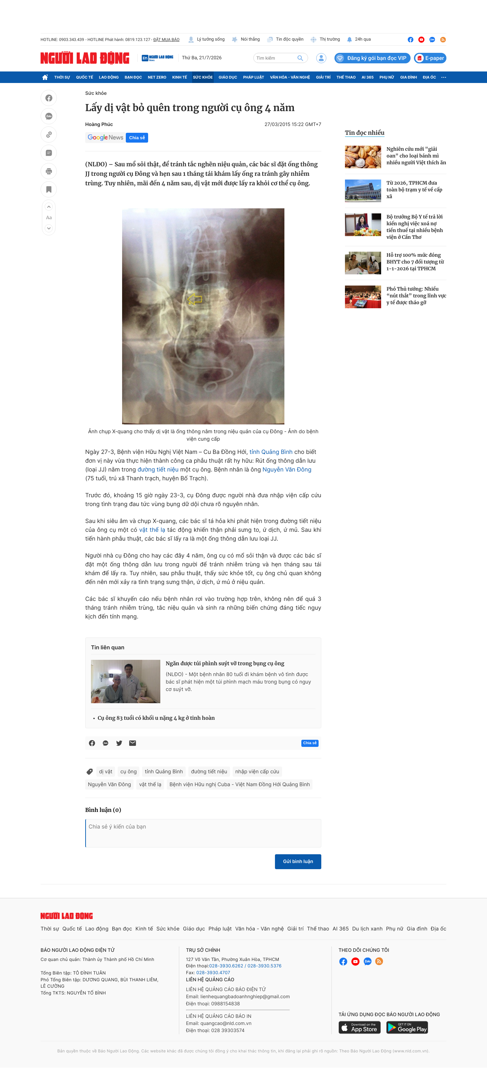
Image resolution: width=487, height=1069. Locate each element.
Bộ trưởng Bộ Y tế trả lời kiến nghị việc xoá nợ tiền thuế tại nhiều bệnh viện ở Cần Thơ (415, 227)
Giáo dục (228, 77)
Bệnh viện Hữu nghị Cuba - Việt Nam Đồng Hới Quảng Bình (239, 784)
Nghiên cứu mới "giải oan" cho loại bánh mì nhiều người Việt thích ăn (416, 156)
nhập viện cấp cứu (257, 771)
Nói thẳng (245, 39)
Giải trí (323, 77)
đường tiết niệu (158, 469)
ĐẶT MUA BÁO (166, 39)
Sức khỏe (203, 77)
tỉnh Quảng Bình (271, 452)
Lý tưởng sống (206, 39)
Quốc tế (84, 77)
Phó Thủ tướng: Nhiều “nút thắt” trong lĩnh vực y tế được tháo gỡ (416, 296)
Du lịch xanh (367, 928)
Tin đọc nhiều (365, 133)
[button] (49, 207)
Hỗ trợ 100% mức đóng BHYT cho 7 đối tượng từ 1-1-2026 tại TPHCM (415, 262)
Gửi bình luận (298, 861)
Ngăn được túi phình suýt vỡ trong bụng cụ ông (225, 664)
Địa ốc (429, 77)
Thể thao (346, 77)
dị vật (105, 771)
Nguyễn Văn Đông (286, 469)
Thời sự (62, 77)
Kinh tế (179, 77)
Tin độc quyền (284, 39)
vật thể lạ (152, 530)
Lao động (109, 77)
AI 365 (367, 77)
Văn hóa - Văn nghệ (290, 77)
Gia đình (408, 77)
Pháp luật (253, 77)
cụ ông (128, 771)
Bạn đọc (133, 77)
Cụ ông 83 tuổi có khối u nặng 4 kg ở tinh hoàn (156, 718)
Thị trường (325, 39)
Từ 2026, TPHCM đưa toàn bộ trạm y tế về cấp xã (414, 190)
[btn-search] (300, 58)
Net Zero (157, 77)
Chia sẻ (137, 137)
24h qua (359, 39)
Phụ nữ (386, 77)
